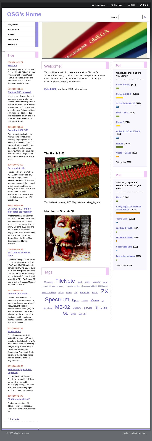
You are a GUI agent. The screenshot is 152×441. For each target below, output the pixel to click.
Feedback (12, 44)
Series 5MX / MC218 (125, 103)
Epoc (75, 300)
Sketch (69, 293)
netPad (119, 143)
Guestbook (13, 39)
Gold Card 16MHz (124, 228)
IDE (75, 293)
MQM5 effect (14, 331)
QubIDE (77, 308)
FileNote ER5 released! (19, 92)
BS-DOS (84, 292)
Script (87, 282)
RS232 (95, 293)
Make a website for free (134, 433)
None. (119, 197)
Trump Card (121, 219)
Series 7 (120, 122)
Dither (73, 314)
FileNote (65, 281)
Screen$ (11, 34)
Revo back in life (16, 168)
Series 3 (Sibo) (123, 85)
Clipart (60, 293)
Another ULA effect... (18, 293)
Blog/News (13, 24)
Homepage (100, 5)
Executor (97, 282)
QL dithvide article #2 (19, 399)
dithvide (88, 308)
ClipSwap (48, 282)
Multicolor (82, 314)
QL (103, 301)
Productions (13, 29)
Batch (80, 282)
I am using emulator (125, 256)
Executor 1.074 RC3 (18, 130)
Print (145, 5)
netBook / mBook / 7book (128, 131)
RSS (133, 5)
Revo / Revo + (122, 113)
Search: (114, 17)
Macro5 (85, 301)
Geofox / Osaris (123, 153)
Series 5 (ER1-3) (123, 94)
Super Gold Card (124, 247)
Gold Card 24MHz (124, 237)
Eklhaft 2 (12, 65)
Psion (95, 300)
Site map (118, 5)
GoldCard (48, 308)
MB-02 (62, 307)
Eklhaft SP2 (50, 89)
